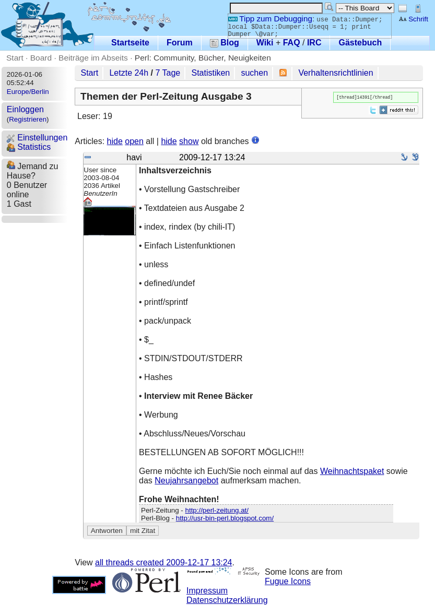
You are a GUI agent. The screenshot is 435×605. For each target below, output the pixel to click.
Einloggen (25, 109)
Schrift (413, 19)
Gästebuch (360, 42)
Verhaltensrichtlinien (335, 72)
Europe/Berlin (28, 92)
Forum (180, 42)
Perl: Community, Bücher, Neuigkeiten (203, 57)
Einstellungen (37, 137)
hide (115, 141)
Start (14, 57)
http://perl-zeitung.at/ (217, 510)
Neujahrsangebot (186, 480)
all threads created (163, 562)
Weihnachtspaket (352, 471)
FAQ (291, 42)
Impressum (207, 590)
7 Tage (168, 72)
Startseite (130, 42)
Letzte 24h (128, 72)
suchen (254, 72)
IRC (314, 42)
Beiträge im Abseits (93, 57)
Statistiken (210, 72)
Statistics (29, 147)
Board (41, 57)
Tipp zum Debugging (270, 18)
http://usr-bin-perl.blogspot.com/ (225, 518)
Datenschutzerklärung (227, 600)
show (188, 141)
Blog (224, 42)
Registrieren (27, 119)
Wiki (265, 42)
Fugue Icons (288, 581)
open (134, 141)
